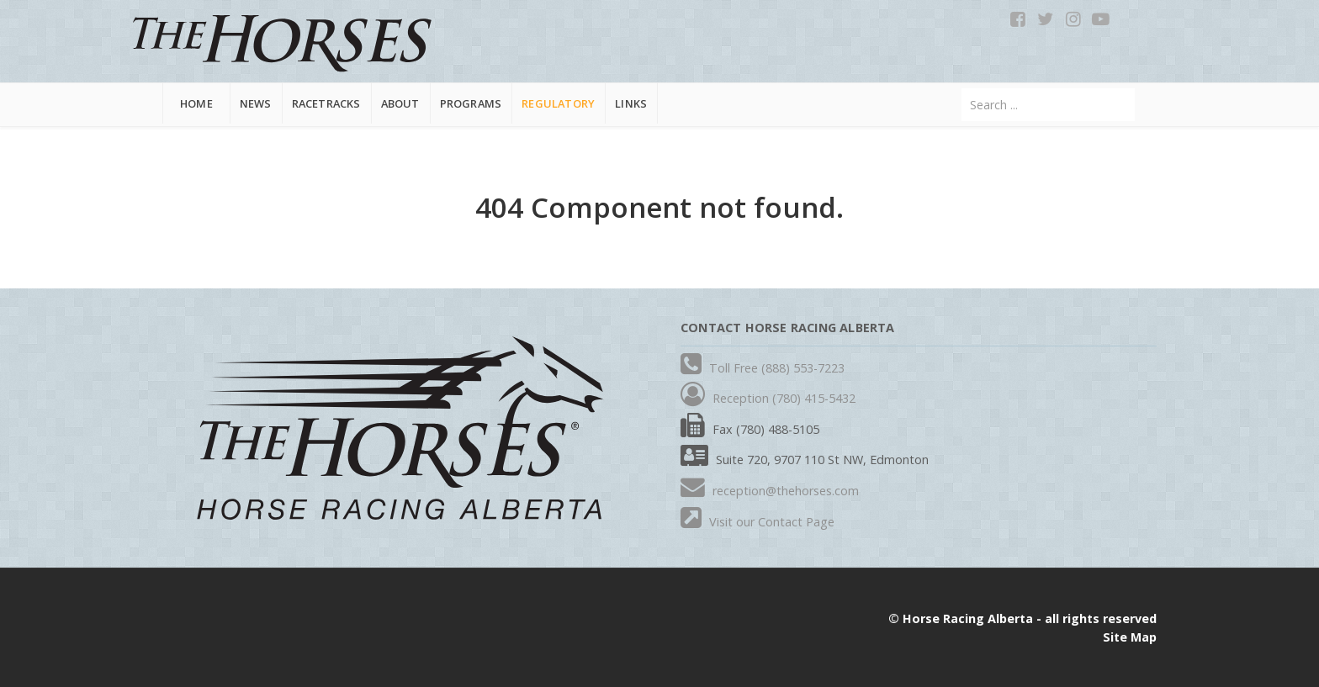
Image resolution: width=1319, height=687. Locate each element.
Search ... (961, 88)
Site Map (1130, 637)
